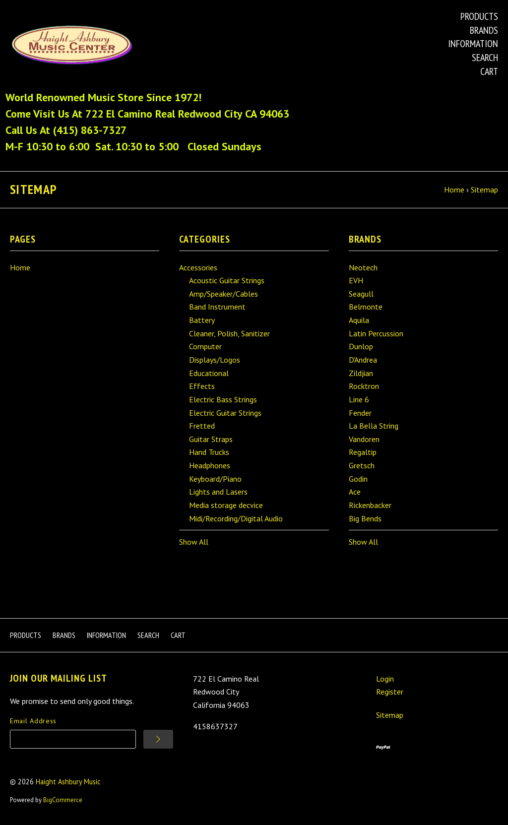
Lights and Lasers (218, 492)
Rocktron (364, 386)
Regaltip (363, 452)
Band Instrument (217, 307)
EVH (356, 280)
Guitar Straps (211, 439)
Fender (360, 413)
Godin (358, 479)
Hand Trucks (209, 452)
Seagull (361, 294)
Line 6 (359, 399)
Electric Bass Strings (223, 399)
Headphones (209, 465)
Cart (489, 71)
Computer (205, 346)
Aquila (359, 320)
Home (20, 267)
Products (479, 16)
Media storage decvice (226, 505)
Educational (209, 373)
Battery (202, 320)
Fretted (202, 426)
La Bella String (373, 426)
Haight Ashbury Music (68, 781)
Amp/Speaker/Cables (223, 294)
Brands (484, 30)
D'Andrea (363, 360)
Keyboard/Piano (215, 479)
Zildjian (361, 373)
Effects (202, 386)
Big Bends (365, 518)
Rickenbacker (370, 505)
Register (389, 692)
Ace (355, 492)
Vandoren (364, 439)
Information (473, 43)
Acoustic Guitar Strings (226, 280)
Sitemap (389, 715)
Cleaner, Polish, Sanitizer (229, 333)
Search (485, 57)
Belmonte (365, 307)
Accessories (198, 267)
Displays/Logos (214, 360)
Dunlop (361, 346)
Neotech (363, 267)
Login (385, 679)
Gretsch (362, 465)
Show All (193, 542)
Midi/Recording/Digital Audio (236, 518)
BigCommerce (62, 800)
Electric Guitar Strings (225, 413)
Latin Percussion (376, 333)
